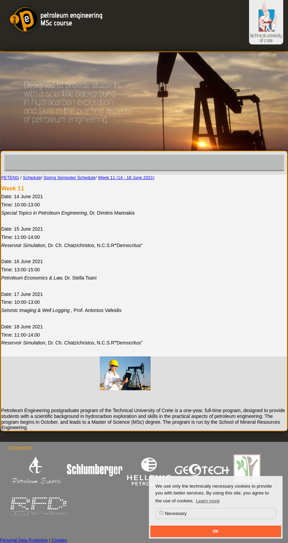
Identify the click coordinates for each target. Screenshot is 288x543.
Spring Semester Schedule (69, 177)
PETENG (10, 177)
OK (215, 531)
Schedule (32, 177)
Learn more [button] (208, 500)
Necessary (173, 513)
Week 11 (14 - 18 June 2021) (126, 177)
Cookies (59, 540)
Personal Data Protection (24, 540)
